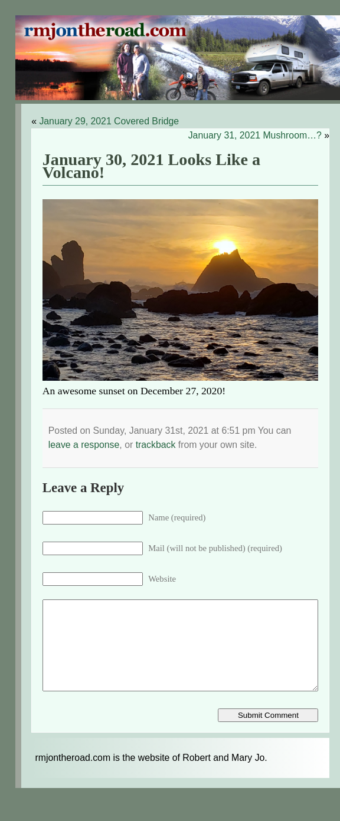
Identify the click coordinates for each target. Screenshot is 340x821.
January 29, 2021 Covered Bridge (109, 121)
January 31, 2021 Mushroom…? (255, 135)
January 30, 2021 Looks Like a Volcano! (151, 166)
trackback (156, 445)
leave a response (84, 445)
